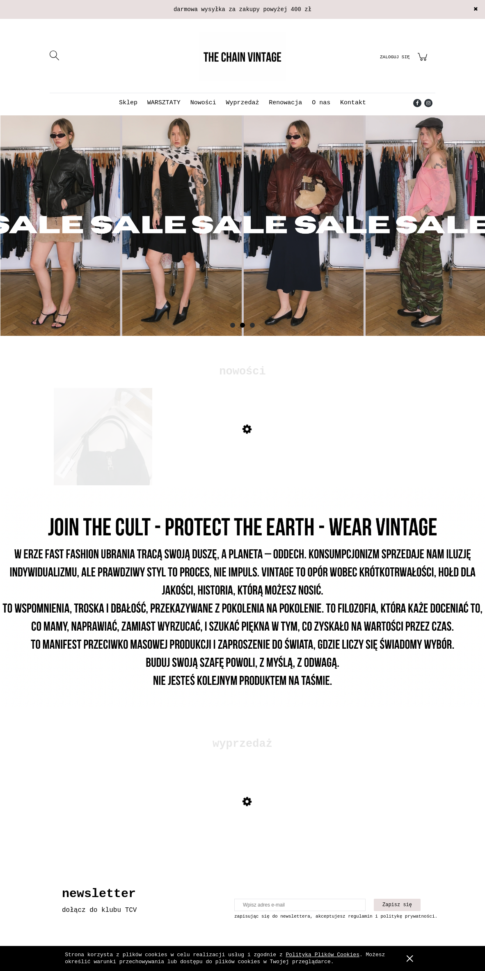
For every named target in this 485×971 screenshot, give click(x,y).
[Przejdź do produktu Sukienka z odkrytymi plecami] (103, 832)
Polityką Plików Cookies (322, 955)
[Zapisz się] (397, 905)
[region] (242, 238)
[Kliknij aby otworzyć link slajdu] (242, 225)
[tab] (232, 325)
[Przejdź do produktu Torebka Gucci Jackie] (103, 460)
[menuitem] (128, 102)
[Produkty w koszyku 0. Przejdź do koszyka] (423, 62)
